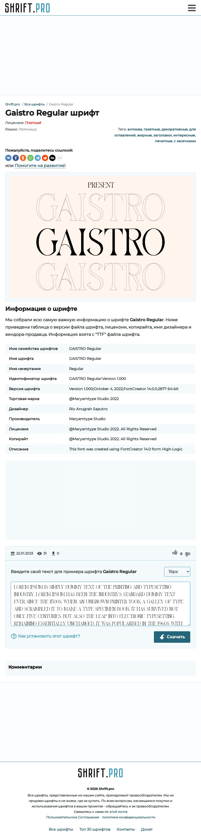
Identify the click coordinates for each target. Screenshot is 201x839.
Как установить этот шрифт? (45, 636)
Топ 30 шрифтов (94, 829)
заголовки (162, 135)
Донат (147, 829)
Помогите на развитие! (40, 165)
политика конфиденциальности (128, 817)
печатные (163, 141)
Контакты (126, 829)
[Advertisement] (100, 55)
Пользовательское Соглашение (72, 817)
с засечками (185, 141)
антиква (134, 129)
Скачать (172, 637)
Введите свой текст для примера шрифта (74, 571)
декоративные (174, 129)
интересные (184, 135)
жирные (144, 135)
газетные (152, 129)
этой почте (118, 812)
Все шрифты (61, 829)
